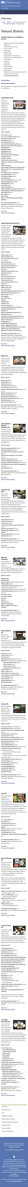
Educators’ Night (6, 1128)
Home (3, 22)
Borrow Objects (5, 80)
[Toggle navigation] (3, 12)
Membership (16, 6)
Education (9, 22)
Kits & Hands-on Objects (9, 23)
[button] (26, 1118)
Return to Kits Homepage (8, 213)
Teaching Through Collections (10, 1122)
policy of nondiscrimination (18, 1165)
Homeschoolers (6, 1125)
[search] (25, 6)
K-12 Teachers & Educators (19, 22)
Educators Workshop (7, 1131)
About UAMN (4, 8)
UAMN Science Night (7, 1116)
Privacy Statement (14, 1175)
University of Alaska (12, 1159)
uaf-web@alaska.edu (16, 1181)
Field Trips (4, 1106)
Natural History (20, 23)
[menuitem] (14, 1106)
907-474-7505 (15, 1147)
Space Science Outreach (8, 1119)
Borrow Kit (4, 211)
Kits (3, 1112)
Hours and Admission (7, 6)
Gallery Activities (6, 1109)
